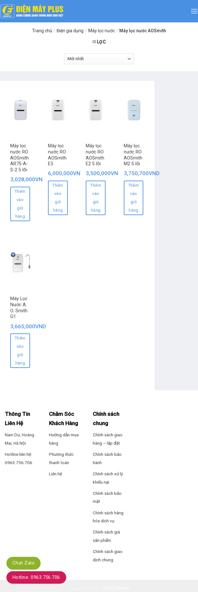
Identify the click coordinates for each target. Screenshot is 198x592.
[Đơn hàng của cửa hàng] (99, 58)
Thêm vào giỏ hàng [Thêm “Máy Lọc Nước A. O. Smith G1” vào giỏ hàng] (20, 350)
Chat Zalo (23, 563)
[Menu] (194, 11)
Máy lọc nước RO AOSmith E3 (57, 155)
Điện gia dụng (70, 30)
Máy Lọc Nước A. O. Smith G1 (19, 307)
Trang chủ (42, 30)
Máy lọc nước (101, 30)
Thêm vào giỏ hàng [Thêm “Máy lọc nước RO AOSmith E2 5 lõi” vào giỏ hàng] (95, 198)
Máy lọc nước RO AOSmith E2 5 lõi (95, 155)
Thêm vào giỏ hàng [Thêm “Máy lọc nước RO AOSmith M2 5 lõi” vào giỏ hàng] (133, 198)
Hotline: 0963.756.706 (36, 577)
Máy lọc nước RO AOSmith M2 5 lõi (133, 155)
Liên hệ (55, 473)
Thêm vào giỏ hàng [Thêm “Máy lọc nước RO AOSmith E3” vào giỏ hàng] (57, 198)
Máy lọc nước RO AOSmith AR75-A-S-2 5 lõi (19, 158)
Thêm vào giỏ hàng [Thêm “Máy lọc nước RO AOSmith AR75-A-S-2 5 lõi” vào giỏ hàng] (20, 204)
